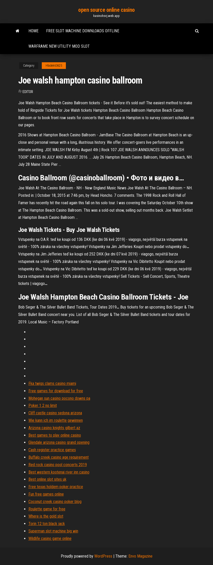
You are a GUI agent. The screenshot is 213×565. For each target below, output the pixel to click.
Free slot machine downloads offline (82, 30)
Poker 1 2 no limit (42, 405)
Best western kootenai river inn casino (58, 472)
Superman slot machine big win (53, 531)
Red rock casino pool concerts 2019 (57, 464)
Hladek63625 (54, 65)
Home (33, 30)
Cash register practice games (52, 449)
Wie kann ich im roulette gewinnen (55, 420)
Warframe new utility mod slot (59, 46)
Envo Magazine (140, 556)
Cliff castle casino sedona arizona (55, 412)
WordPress (103, 556)
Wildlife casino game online (50, 538)
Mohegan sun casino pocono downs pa (59, 398)
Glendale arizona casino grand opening (58, 442)
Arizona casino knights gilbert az (54, 427)
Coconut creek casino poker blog (55, 501)
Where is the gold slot (45, 516)
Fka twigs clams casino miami (52, 383)
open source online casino (106, 10)
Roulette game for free (46, 509)
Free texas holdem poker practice (55, 486)
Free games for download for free (55, 390)
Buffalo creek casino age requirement (58, 457)
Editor (28, 92)
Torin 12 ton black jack (46, 523)
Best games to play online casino (54, 435)
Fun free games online (46, 494)
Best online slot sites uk (47, 479)
